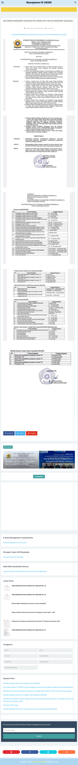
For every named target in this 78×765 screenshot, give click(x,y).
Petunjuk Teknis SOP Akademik (13, 557)
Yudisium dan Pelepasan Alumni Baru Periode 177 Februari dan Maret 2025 (36, 621)
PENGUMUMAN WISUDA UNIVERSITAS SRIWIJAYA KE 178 (29, 595)
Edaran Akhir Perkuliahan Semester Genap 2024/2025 (29, 603)
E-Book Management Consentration (15, 543)
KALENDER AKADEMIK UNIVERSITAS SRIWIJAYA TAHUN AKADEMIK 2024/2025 (39, 34)
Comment (50, 28)
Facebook (9, 433)
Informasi (29, 28)
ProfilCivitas (8, 662)
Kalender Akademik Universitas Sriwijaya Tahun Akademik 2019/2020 (25, 695)
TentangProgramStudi (11, 667)
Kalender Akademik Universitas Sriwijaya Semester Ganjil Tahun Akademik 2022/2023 (30, 709)
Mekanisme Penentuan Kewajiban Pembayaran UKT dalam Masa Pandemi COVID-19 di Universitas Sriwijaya (37, 691)
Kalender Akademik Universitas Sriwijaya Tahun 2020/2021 (21, 683)
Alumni (7, 650)
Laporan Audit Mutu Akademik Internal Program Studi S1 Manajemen (25, 571)
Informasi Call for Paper (10, 705)
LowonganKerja (44, 656)
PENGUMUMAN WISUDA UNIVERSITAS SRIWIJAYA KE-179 (29, 586)
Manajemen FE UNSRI (39, 762)
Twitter (20, 433)
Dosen (41, 650)
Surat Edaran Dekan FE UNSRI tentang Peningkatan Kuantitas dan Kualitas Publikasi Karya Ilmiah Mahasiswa (38, 687)
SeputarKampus (38, 28)
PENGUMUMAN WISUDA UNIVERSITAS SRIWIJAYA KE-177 (29, 630)
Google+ (32, 433)
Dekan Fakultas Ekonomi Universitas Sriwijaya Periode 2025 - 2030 (33, 612)
